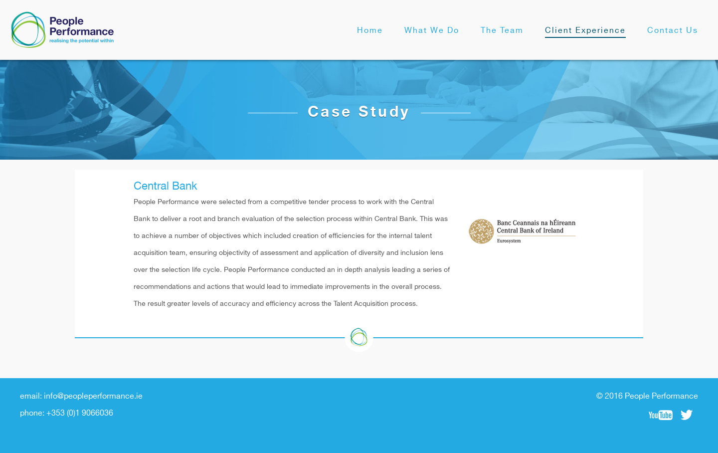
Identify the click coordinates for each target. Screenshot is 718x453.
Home (370, 30)
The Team (502, 30)
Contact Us (672, 30)
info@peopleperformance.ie (93, 396)
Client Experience (585, 30)
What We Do (431, 30)
